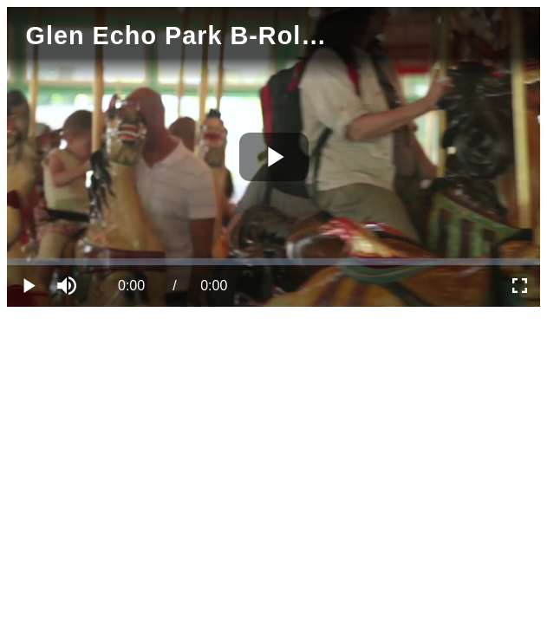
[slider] (273, 261)
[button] (69, 286)
